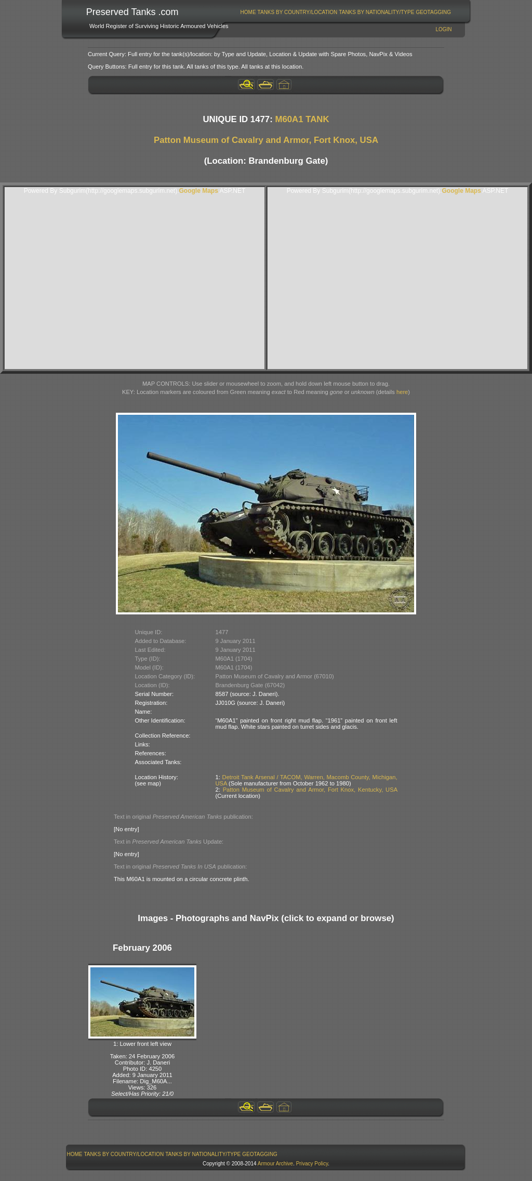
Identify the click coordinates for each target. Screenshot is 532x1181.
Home (248, 12)
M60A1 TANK (302, 119)
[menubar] (345, 12)
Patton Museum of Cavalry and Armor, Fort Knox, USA (266, 140)
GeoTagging (433, 12)
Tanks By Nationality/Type (376, 12)
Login (443, 29)
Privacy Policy (312, 1163)
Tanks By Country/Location (298, 12)
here (402, 392)
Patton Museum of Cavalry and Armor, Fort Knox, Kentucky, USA (310, 789)
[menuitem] (248, 12)
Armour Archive (275, 1163)
